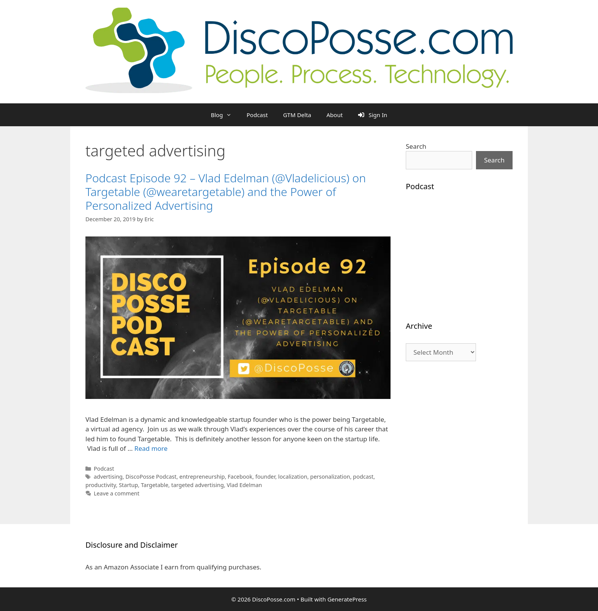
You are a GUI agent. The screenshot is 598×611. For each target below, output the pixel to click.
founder (265, 476)
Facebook (240, 476)
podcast (363, 476)
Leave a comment (117, 493)
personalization (330, 476)
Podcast (257, 115)
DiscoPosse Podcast (151, 476)
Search (416, 146)
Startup (128, 485)
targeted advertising (197, 485)
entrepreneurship (202, 476)
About (334, 115)
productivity (100, 485)
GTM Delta (297, 115)
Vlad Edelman (244, 485)
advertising (108, 476)
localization (292, 476)
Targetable (154, 485)
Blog (225, 114)
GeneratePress (347, 599)
